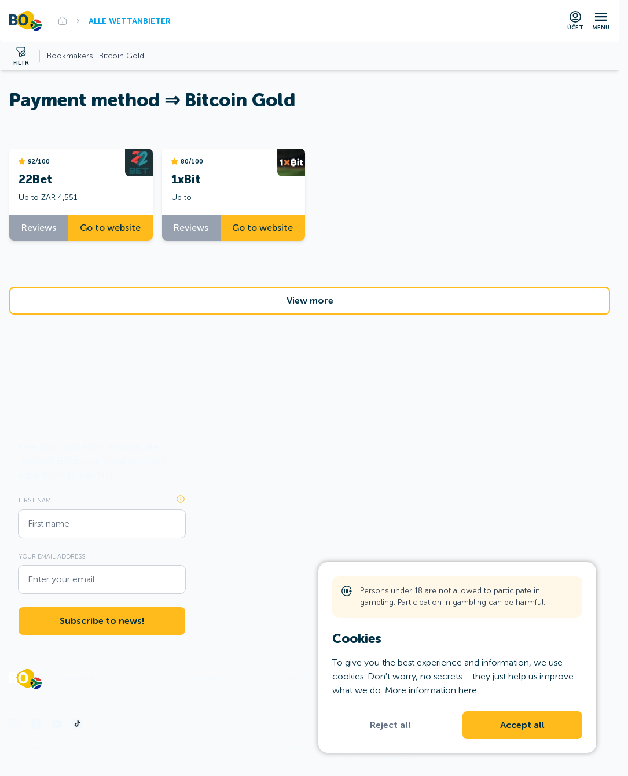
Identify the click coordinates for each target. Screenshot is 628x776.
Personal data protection (271, 678)
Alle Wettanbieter (130, 20)
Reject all (390, 725)
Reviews (38, 227)
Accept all (522, 725)
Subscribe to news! (102, 621)
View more (310, 300)
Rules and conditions (188, 678)
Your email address (52, 556)
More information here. (432, 690)
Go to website (110, 227)
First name (36, 500)
